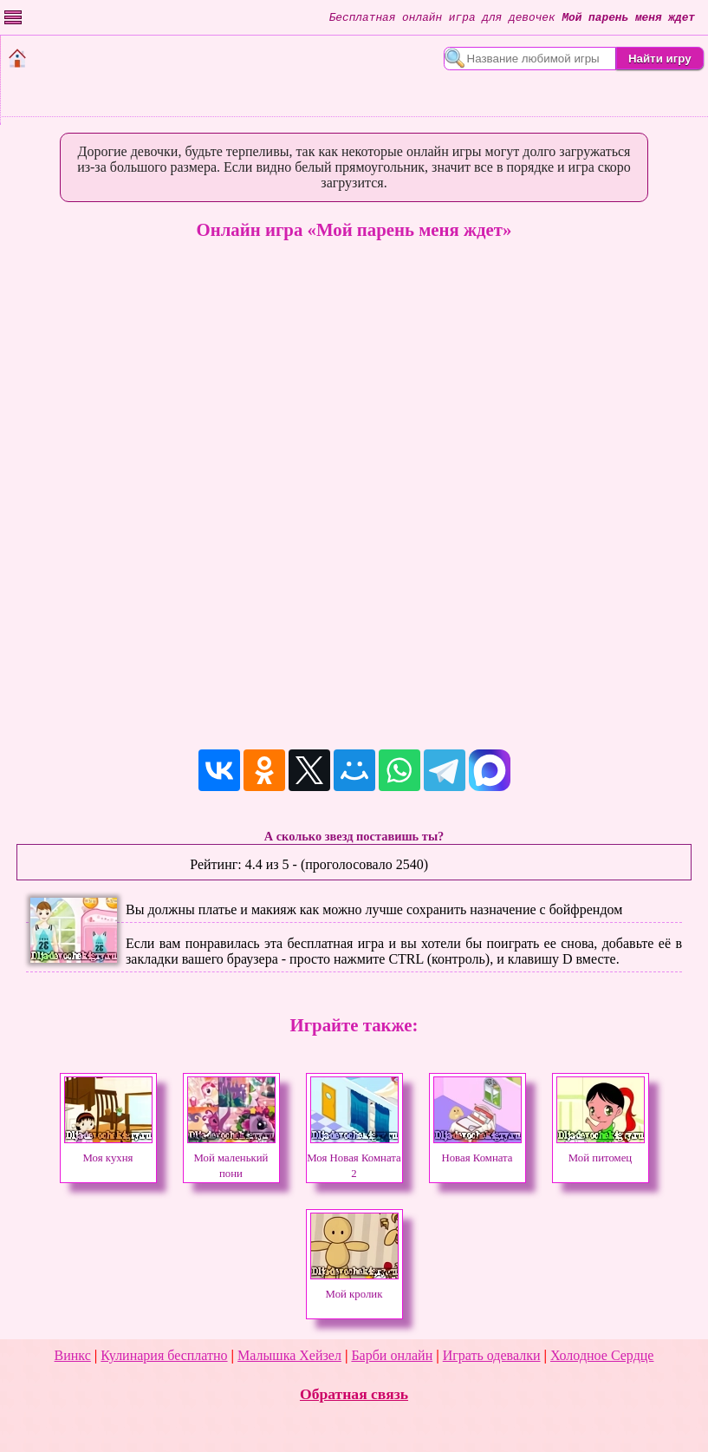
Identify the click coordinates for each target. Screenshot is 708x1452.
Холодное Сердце (601, 1355)
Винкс (73, 1355)
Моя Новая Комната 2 (353, 1158)
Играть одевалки (492, 1355)
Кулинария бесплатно (164, 1355)
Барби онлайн (391, 1355)
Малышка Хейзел (289, 1355)
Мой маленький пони (231, 1158)
